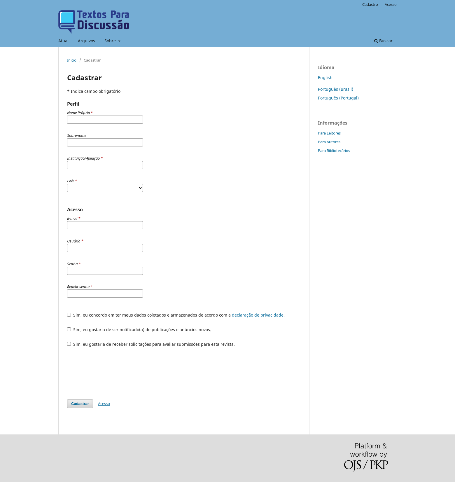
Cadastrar (80, 403)
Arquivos (86, 40)
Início (71, 60)
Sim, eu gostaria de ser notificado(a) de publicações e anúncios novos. (139, 329)
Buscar (383, 40)
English (325, 77)
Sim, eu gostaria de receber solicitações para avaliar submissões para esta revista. (151, 344)
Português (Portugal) (338, 98)
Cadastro (370, 4)
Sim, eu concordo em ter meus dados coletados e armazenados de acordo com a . (176, 315)
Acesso (391, 4)
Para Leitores (329, 133)
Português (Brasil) (335, 89)
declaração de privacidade (258, 315)
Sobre (110, 40)
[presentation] (111, 373)
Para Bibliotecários (334, 150)
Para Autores (329, 141)
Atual (63, 40)
